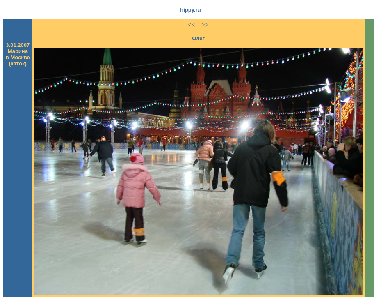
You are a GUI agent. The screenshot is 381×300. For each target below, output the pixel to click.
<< (191, 24)
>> (205, 24)
